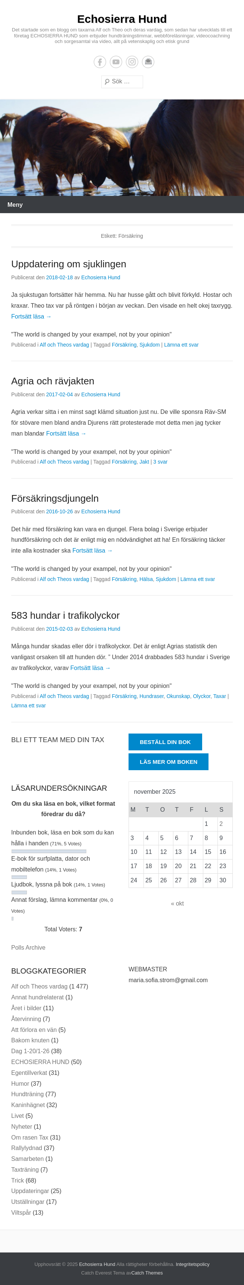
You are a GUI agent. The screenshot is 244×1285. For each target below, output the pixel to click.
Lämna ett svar (181, 345)
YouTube (116, 62)
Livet (17, 1116)
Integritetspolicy (192, 1264)
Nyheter (21, 1126)
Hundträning (27, 1094)
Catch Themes (147, 1273)
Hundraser (151, 696)
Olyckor (201, 696)
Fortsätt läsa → (31, 316)
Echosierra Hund (122, 19)
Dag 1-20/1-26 (30, 1051)
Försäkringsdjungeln (55, 498)
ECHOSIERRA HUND (40, 1062)
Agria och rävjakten (53, 381)
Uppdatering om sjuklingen (68, 264)
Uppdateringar (30, 1191)
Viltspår (21, 1212)
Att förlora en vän (34, 1030)
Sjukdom (149, 345)
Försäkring (124, 345)
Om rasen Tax (29, 1137)
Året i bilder (26, 1008)
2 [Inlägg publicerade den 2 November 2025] (221, 824)
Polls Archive (28, 947)
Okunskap (178, 696)
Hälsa (146, 579)
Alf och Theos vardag (64, 345)
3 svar (160, 462)
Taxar (219, 696)
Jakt (144, 462)
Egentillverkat (29, 1073)
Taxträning (25, 1169)
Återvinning (26, 1019)
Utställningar (27, 1202)
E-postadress (148, 62)
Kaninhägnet (28, 1105)
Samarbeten (27, 1159)
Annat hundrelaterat (37, 997)
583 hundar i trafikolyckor (65, 615)
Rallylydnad (26, 1148)
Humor (20, 1083)
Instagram (132, 62)
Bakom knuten (30, 1040)
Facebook (100, 62)
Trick (17, 1180)
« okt (177, 903)
